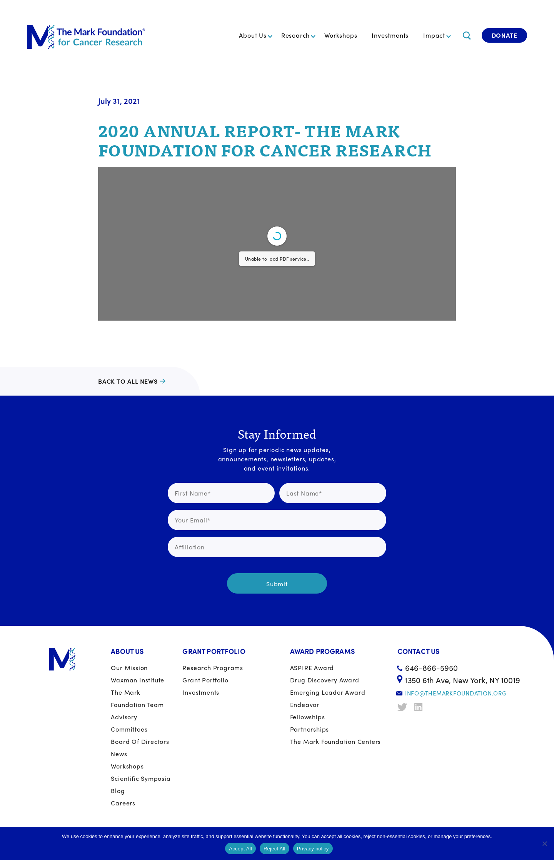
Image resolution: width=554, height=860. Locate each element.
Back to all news (128, 381)
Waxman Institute (137, 679)
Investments (390, 35)
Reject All (274, 849)
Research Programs (212, 667)
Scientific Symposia (140, 778)
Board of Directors (140, 741)
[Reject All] (544, 843)
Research (295, 35)
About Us (252, 35)
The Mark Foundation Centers (335, 741)
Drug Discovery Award (324, 679)
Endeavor (304, 704)
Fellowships (307, 716)
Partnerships (309, 729)
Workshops (340, 35)
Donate (504, 35)
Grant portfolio (205, 679)
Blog (118, 790)
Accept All (240, 849)
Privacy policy (313, 849)
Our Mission (129, 667)
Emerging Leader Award (327, 692)
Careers (123, 802)
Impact (434, 35)
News (119, 753)
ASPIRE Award (312, 667)
